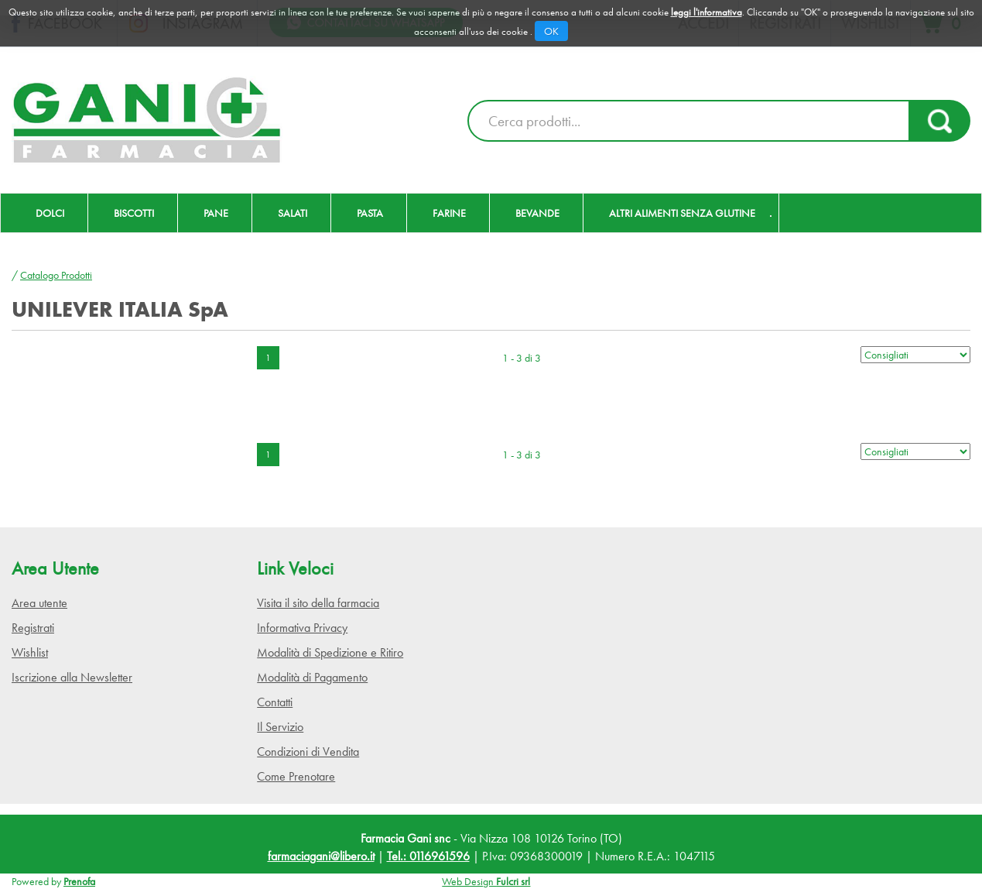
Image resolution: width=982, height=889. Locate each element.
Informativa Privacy (302, 628)
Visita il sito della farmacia (318, 603)
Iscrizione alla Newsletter (72, 677)
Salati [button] (292, 213)
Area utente (39, 603)
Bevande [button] (537, 213)
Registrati (33, 628)
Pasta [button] (370, 213)
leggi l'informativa (706, 12)
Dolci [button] (50, 213)
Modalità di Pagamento (312, 677)
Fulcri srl (513, 881)
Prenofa (79, 881)
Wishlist (30, 652)
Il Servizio (280, 727)
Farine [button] (449, 213)
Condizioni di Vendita (308, 751)
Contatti (275, 702)
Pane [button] (216, 213)
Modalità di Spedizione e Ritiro (330, 652)
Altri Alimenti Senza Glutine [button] (682, 213)
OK (551, 31)
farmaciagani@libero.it (321, 856)
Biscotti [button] (134, 213)
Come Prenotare (296, 776)
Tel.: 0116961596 (428, 856)
